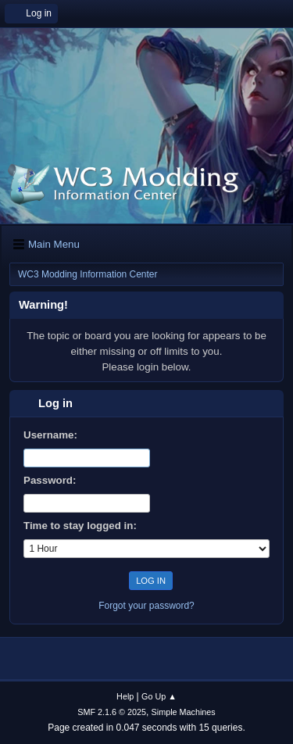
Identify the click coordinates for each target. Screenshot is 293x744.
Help (125, 696)
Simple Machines (184, 712)
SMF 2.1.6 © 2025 (111, 712)
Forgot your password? (146, 605)
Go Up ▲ (159, 696)
